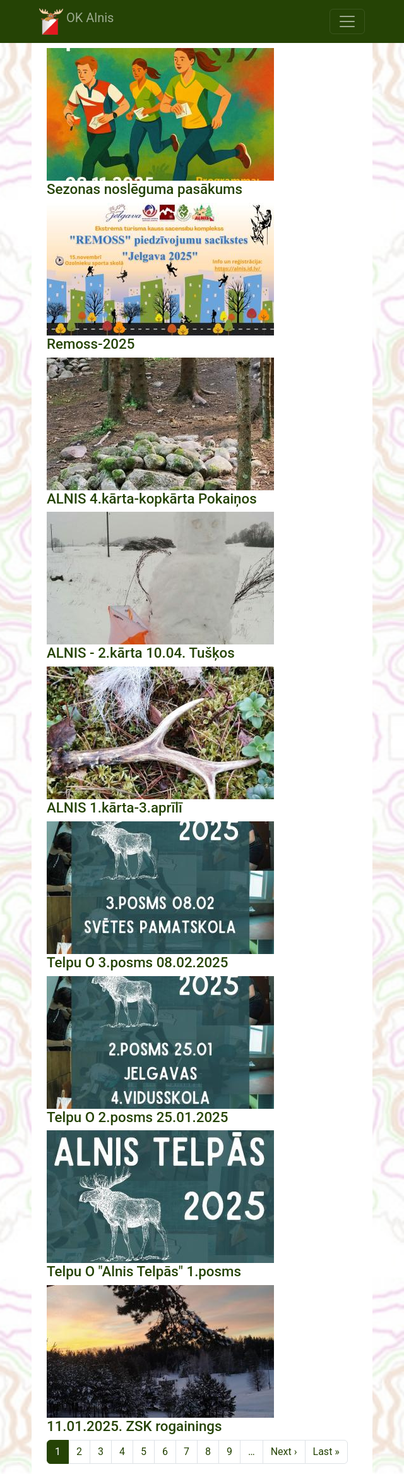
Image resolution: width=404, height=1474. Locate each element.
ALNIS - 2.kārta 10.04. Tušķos (141, 652)
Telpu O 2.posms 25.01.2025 (138, 1117)
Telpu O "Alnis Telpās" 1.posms (144, 1271)
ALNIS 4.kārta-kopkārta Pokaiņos (152, 498)
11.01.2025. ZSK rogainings (134, 1426)
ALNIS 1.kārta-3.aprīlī (114, 807)
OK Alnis (76, 21)
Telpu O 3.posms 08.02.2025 (138, 962)
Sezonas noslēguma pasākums (144, 189)
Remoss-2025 (90, 343)
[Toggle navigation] (347, 21)
